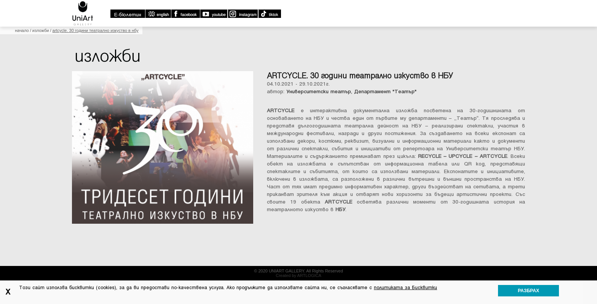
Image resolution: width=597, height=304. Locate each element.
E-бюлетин (127, 15)
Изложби (40, 30)
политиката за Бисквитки (405, 287)
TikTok (269, 14)
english (158, 14)
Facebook (185, 14)
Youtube (213, 14)
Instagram (242, 14)
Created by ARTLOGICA (298, 275)
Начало (22, 30)
